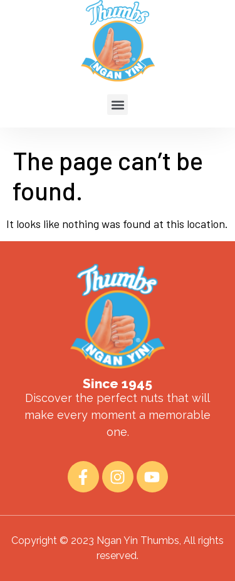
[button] (117, 97)
